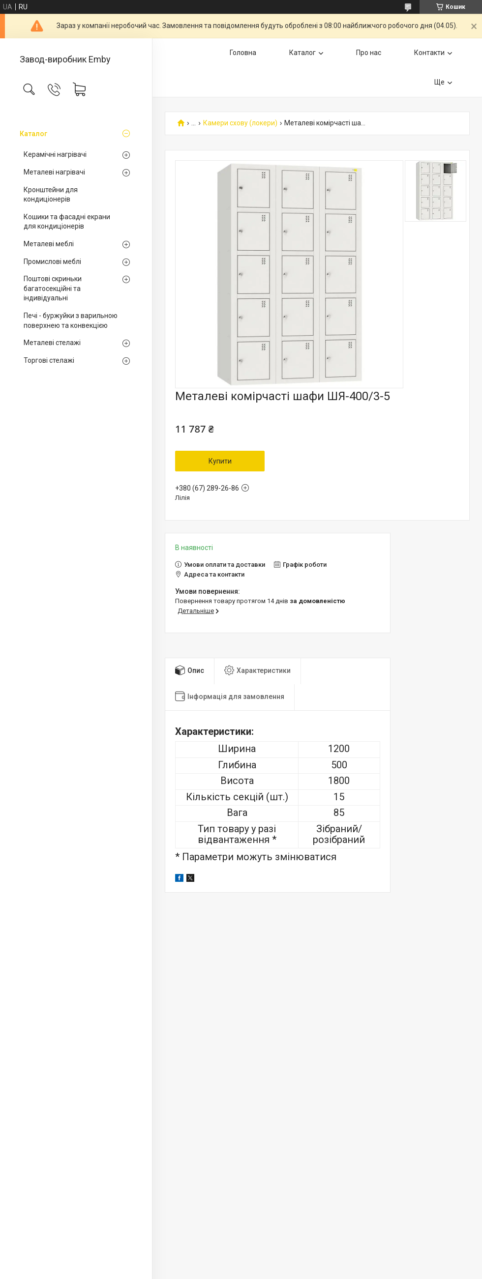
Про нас (368, 53)
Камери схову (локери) (240, 123)
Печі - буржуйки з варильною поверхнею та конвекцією (71, 320)
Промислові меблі (52, 261)
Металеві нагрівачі (54, 172)
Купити (220, 461)
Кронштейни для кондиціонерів (51, 194)
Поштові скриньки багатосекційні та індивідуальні (53, 288)
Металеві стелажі (52, 343)
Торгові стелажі (49, 360)
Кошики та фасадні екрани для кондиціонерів (67, 222)
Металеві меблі (49, 244)
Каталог (33, 134)
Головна (243, 53)
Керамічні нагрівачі (55, 154)
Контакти (429, 53)
